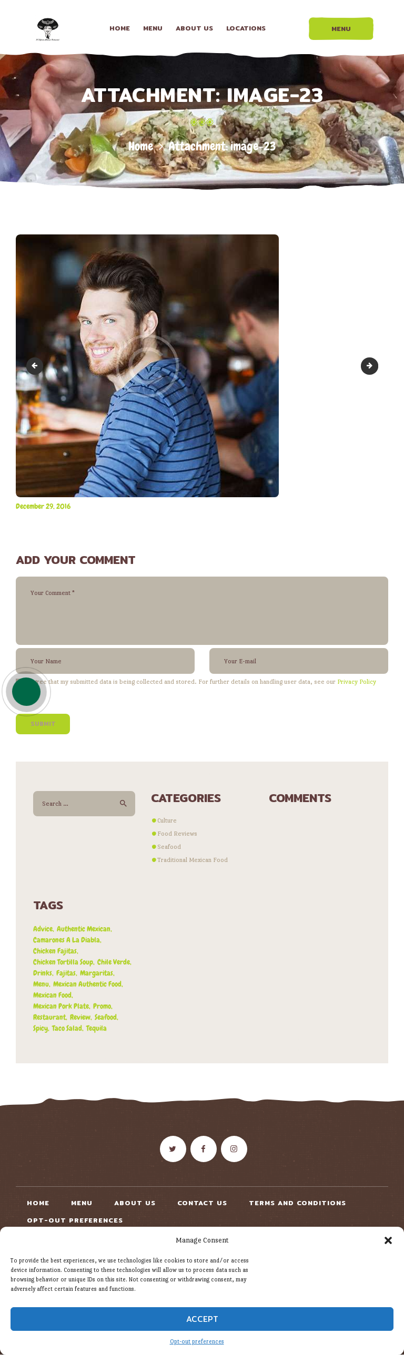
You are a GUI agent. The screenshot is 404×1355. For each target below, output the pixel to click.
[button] (388, 1240)
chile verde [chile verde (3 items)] (113, 962)
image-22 (36, 365)
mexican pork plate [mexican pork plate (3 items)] (61, 1006)
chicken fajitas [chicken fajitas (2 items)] (55, 951)
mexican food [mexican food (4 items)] (52, 995)
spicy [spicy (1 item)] (40, 1028)
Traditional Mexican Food (192, 860)
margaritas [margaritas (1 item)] (96, 973)
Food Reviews (177, 833)
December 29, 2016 (43, 506)
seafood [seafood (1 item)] (106, 1017)
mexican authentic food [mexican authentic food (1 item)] (87, 984)
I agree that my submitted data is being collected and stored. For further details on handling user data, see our (201, 681)
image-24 (374, 365)
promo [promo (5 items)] (102, 1006)
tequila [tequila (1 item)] (96, 1028)
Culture (167, 820)
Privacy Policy (356, 681)
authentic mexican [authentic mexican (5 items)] (83, 928)
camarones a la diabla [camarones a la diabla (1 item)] (66, 940)
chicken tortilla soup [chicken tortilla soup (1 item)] (63, 962)
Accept (202, 1319)
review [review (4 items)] (80, 1017)
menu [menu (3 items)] (41, 984)
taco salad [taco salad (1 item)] (67, 1028)
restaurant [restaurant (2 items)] (49, 1017)
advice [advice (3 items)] (43, 928)
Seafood (169, 846)
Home (140, 146)
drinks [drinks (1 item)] (42, 973)
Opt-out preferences (197, 1341)
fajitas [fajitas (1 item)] (66, 973)
